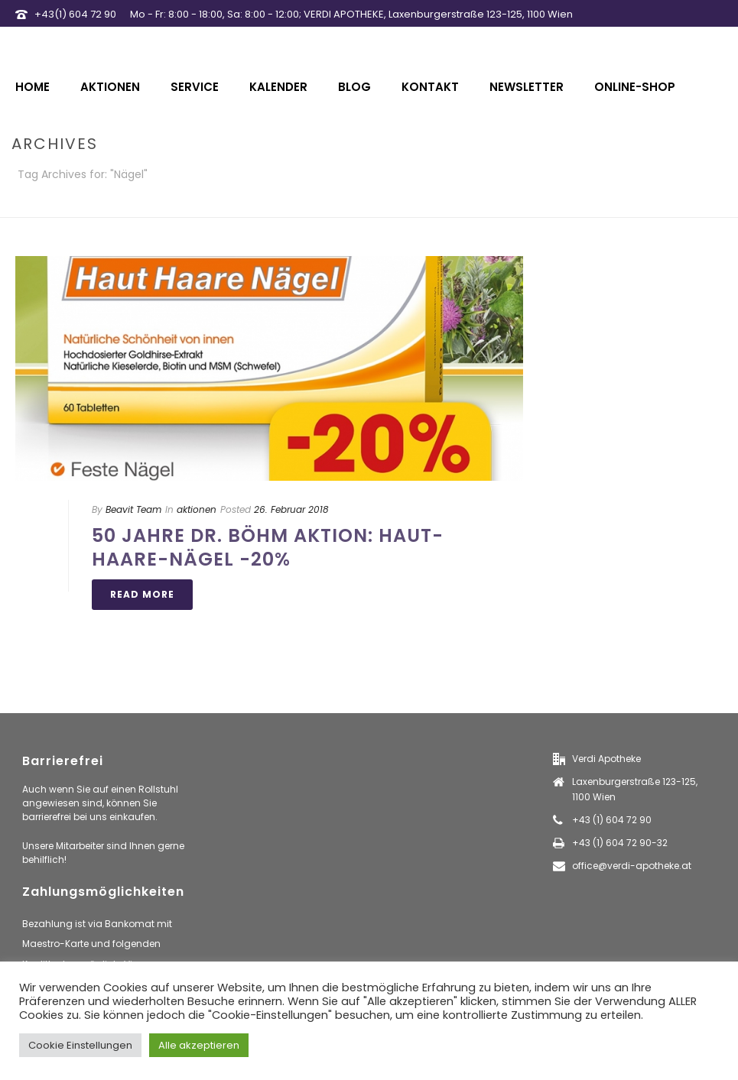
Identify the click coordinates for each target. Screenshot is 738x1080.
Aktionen (110, 87)
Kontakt (430, 87)
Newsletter (526, 87)
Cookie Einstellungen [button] (80, 1045)
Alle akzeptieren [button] (198, 1045)
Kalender (278, 87)
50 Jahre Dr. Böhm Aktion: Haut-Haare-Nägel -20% (268, 547)
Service (195, 87)
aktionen (196, 509)
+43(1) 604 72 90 (75, 14)
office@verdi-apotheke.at (631, 865)
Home (32, 87)
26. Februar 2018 (291, 509)
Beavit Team (133, 509)
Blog (354, 87)
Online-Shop (634, 87)
